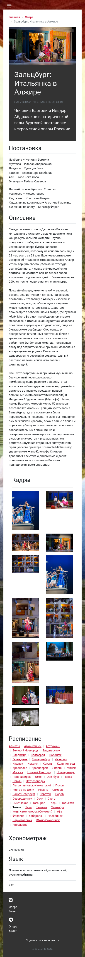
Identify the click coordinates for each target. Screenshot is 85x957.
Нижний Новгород (39, 772)
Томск (16, 807)
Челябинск (55, 816)
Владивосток (51, 750)
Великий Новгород (25, 750)
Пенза (68, 776)
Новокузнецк (66, 772)
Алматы (14, 746)
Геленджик (19, 759)
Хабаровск (36, 816)
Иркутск (33, 763)
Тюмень (41, 807)
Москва (17, 772)
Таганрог (39, 803)
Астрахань (53, 746)
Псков (59, 785)
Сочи (39, 798)
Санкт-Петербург (23, 794)
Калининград (66, 763)
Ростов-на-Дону (23, 789)
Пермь (17, 781)
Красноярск (40, 768)
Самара (57, 789)
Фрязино (18, 816)
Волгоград (38, 755)
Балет (13, 911)
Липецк (57, 768)
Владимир (19, 755)
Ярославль (19, 824)
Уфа (59, 811)
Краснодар (19, 768)
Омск (38, 776)
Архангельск (32, 746)
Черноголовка (22, 820)
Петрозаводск (35, 781)
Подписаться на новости (42, 940)
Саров (59, 794)
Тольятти (67, 803)
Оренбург (53, 776)
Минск (71, 768)
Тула (28, 807)
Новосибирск (21, 776)
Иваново (61, 759)
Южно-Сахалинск (48, 820)
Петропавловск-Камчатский (31, 785)
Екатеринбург (41, 759)
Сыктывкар (20, 803)
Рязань (43, 789)
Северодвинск (22, 798)
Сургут (52, 798)
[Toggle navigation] (9, 6)
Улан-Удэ (57, 807)
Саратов (45, 794)
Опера (29, 17)
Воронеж (55, 755)
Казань (48, 763)
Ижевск (17, 763)
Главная (14, 17)
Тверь (53, 803)
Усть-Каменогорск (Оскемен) (32, 811)
